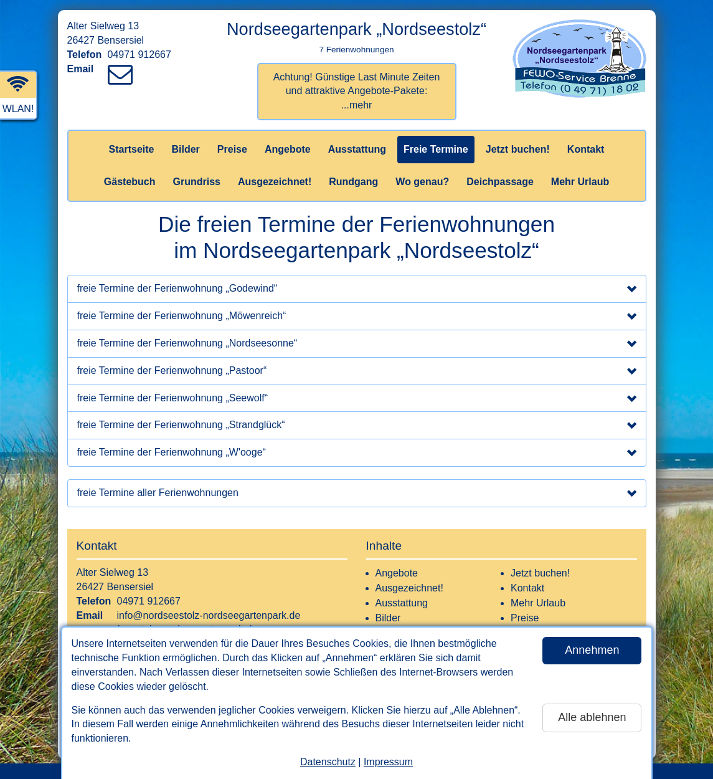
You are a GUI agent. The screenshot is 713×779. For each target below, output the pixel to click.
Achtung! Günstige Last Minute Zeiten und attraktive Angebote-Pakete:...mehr (356, 91)
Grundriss (196, 181)
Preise (232, 149)
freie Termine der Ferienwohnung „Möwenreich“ (356, 317)
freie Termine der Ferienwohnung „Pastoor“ (356, 372)
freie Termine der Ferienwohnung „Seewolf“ (356, 399)
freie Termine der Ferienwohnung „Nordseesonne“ (356, 344)
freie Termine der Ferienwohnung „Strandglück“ (356, 426)
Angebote (288, 149)
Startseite (131, 149)
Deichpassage (500, 181)
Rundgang (353, 181)
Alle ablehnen (592, 717)
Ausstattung (357, 149)
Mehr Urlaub (580, 181)
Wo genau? (422, 181)
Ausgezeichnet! (274, 181)
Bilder (185, 149)
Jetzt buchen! (518, 149)
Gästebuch (130, 181)
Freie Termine (436, 149)
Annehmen (592, 650)
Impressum (388, 762)
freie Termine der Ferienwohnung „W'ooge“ (356, 453)
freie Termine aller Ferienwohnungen (356, 494)
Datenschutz (328, 762)
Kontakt (586, 149)
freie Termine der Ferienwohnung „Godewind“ (356, 289)
